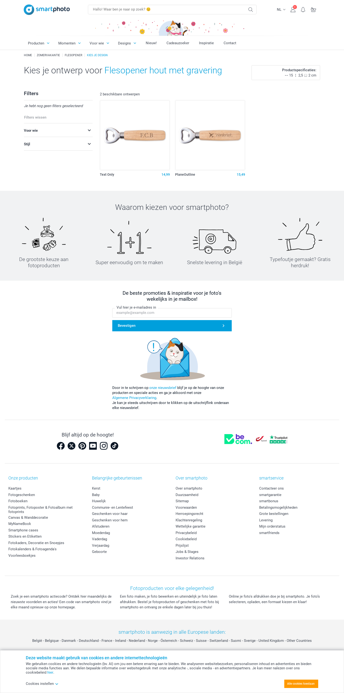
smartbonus (268, 501)
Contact (230, 43)
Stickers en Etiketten (25, 536)
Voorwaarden (186, 507)
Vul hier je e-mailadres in (136, 307)
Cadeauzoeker (178, 43)
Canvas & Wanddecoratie (28, 517)
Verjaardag (100, 545)
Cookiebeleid (186, 539)
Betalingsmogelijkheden (278, 507)
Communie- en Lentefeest (112, 507)
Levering (266, 520)
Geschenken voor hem (110, 520)
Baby (96, 495)
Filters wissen (35, 117)
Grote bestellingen (273, 514)
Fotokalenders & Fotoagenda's (32, 549)
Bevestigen (126, 325)
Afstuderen (100, 526)
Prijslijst (182, 545)
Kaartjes (15, 488)
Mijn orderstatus (272, 526)
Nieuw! (151, 43)
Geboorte (99, 552)
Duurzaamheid (187, 495)
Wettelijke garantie (190, 526)
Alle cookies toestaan (301, 683)
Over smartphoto (189, 488)
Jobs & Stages (187, 552)
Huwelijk (99, 501)
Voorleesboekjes (22, 555)
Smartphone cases (23, 530)
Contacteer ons (271, 488)
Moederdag (101, 533)
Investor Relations (190, 558)
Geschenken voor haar (110, 514)
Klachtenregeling (189, 520)
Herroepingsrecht (189, 514)
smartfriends (269, 533)
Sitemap (182, 501)
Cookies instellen (42, 684)
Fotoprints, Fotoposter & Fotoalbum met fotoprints (40, 509)
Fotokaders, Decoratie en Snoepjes (36, 543)
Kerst (96, 488)
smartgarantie (270, 495)
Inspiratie (206, 43)
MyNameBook (19, 524)
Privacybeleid (186, 533)
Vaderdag (99, 539)
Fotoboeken (17, 501)
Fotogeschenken (21, 495)
